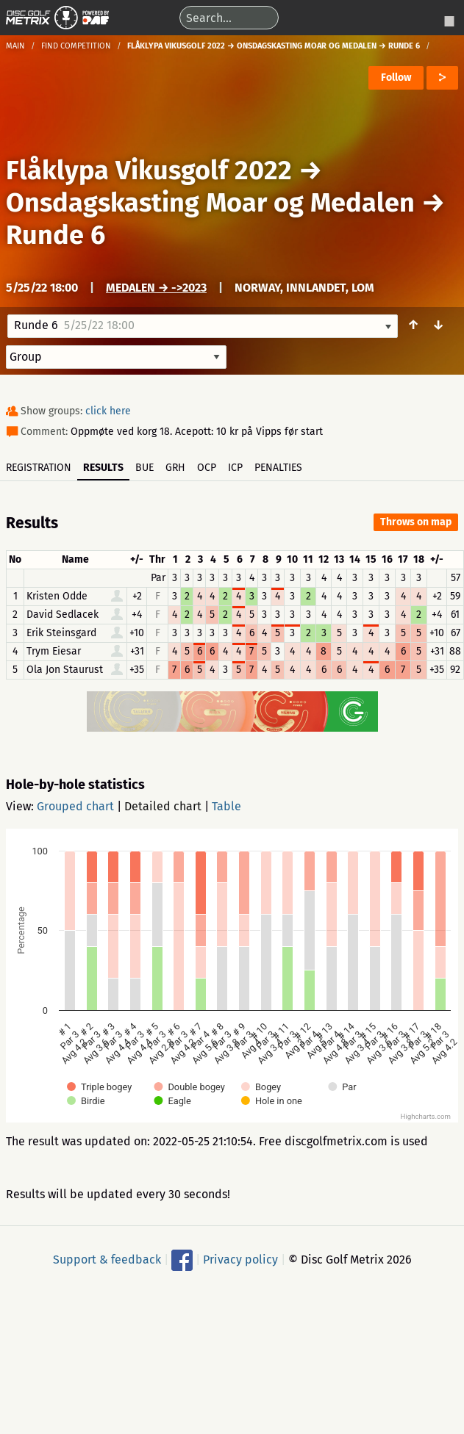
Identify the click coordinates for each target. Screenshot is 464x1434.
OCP (206, 467)
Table (226, 806)
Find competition (76, 46)
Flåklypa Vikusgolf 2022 (149, 170)
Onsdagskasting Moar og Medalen (210, 203)
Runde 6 (55, 235)
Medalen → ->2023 (156, 288)
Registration (38, 467)
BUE (144, 467)
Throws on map (415, 522)
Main (15, 46)
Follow (396, 77)
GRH (175, 467)
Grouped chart (75, 806)
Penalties (278, 467)
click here (108, 411)
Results (103, 467)
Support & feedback (107, 1260)
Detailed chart (162, 806)
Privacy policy (240, 1260)
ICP (235, 467)
